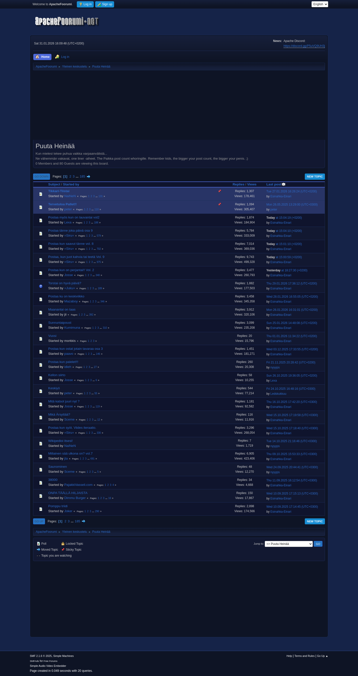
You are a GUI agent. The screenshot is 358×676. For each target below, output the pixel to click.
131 (100, 196)
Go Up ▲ (322, 655)
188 (96, 222)
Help (289, 655)
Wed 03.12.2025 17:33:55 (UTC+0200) (292, 349)
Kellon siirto (56, 375)
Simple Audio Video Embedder (48, 665)
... (78, 176)
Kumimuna (72, 327)
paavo (68, 354)
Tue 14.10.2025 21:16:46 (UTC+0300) (292, 441)
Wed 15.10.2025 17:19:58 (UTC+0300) (292, 415)
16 (109, 498)
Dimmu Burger (75, 498)
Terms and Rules (305, 655)
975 (99, 262)
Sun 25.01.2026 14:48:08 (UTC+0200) (292, 323)
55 (95, 393)
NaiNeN (70, 196)
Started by (71, 184)
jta (66, 458)
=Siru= (69, 235)
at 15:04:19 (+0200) (284, 217)
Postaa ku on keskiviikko (66, 296)
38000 (52, 480)
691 (92, 458)
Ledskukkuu (278, 393)
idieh (67, 367)
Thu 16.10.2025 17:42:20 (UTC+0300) (292, 402)
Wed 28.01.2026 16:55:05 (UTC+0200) (292, 296)
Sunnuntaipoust (59, 322)
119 (97, 406)
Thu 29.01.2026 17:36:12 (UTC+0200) (292, 283)
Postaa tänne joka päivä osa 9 (70, 230)
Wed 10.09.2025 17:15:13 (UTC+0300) (292, 493)
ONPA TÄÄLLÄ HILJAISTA (68, 493)
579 (99, 235)
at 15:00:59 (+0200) (284, 257)
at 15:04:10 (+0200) (284, 231)
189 (100, 288)
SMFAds (34, 661)
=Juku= (69, 288)
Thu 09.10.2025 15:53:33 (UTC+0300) (292, 454)
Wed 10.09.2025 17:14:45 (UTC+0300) (292, 506)
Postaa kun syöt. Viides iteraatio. (72, 427)
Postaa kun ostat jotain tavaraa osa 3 (75, 349)
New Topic (315, 176)
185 (82, 176)
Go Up (39, 521)
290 (97, 511)
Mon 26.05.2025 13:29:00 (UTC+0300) (292, 204)
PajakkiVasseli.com (78, 485)
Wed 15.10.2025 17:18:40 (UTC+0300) (292, 428)
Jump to (258, 543)
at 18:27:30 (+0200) (287, 270)
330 (99, 432)
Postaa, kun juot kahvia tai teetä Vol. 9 (76, 257)
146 (98, 354)
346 (102, 301)
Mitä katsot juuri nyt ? (64, 401)
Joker (68, 511)
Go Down (41, 176)
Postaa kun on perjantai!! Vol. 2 (71, 270)
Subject (54, 184)
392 (91, 314)
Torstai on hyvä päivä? (64, 283)
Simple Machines (63, 655)
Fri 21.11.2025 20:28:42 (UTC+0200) (291, 362)
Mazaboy (71, 301)
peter (68, 209)
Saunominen (57, 466)
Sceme (69, 419)
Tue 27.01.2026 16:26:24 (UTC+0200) (292, 191)
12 (98, 419)
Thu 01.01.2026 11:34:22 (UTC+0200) (292, 336)
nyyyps (275, 367)
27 (95, 367)
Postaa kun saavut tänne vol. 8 (70, 244)
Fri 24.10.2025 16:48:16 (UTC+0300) (291, 389)
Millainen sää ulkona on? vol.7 (70, 453)
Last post (276, 184)
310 (105, 327)
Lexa (67, 222)
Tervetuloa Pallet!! (62, 204)
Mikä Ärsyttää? (59, 414)
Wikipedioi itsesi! (60, 441)
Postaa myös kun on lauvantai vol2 (73, 217)
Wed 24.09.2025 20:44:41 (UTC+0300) (292, 467)
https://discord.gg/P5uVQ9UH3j (304, 46)
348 (97, 275)
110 (96, 209)
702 (99, 249)
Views (252, 184)
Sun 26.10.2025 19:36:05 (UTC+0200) (292, 375)
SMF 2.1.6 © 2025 (41, 655)
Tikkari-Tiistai (58, 191)
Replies (238, 184)
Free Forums (50, 661)
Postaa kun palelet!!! (63, 362)
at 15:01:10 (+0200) (284, 244)
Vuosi (52, 336)
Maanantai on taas (62, 309)
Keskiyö (54, 388)
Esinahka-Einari (280, 196)
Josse (68, 275)
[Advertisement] (179, 107)
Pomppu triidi (58, 506)
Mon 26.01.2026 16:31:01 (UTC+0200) (292, 310)
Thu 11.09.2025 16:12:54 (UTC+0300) (292, 480)
